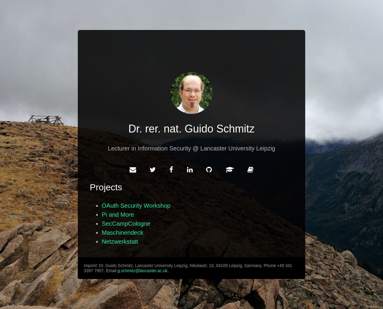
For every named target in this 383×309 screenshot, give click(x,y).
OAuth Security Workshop (136, 205)
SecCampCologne (126, 223)
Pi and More (118, 214)
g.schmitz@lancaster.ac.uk (143, 270)
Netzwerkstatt (120, 241)
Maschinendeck (122, 232)
